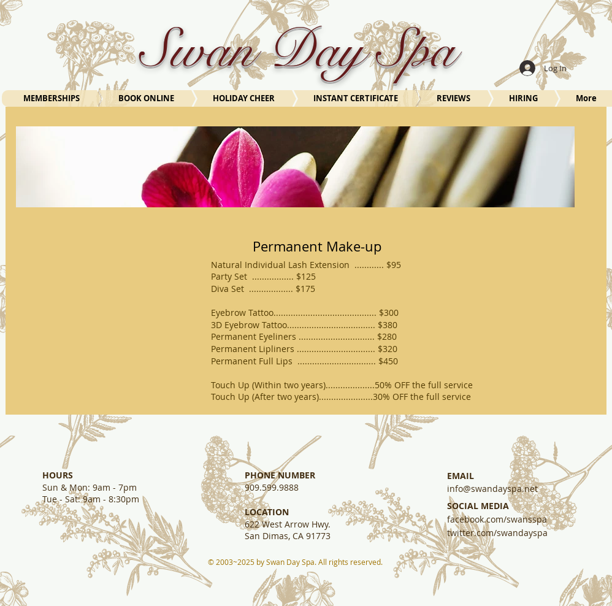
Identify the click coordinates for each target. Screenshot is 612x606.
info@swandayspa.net (492, 488)
